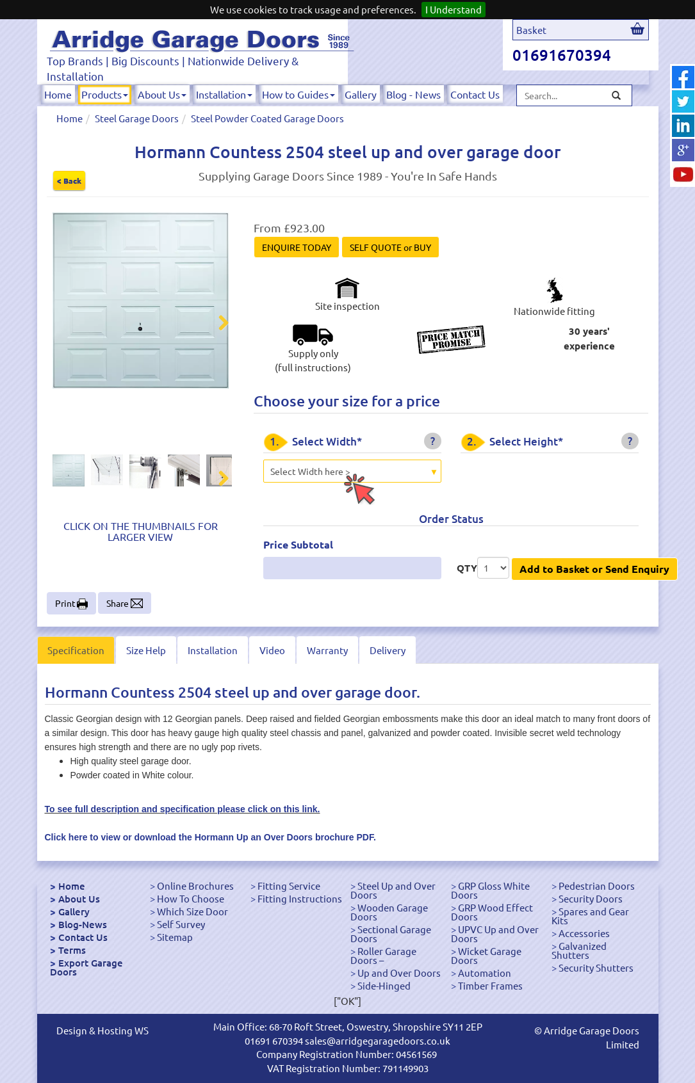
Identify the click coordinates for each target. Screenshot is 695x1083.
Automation (484, 973)
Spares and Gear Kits (590, 915)
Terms (72, 949)
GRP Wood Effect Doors (492, 911)
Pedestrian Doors (597, 885)
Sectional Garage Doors (390, 933)
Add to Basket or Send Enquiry (594, 568)
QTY (467, 567)
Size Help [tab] (146, 650)
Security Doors (591, 898)
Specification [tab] (75, 650)
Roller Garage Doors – (383, 955)
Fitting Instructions (300, 898)
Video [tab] (272, 650)
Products (104, 94)
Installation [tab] (213, 650)
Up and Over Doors (399, 973)
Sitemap (175, 937)
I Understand (453, 9)
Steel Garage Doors (137, 118)
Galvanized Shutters (579, 950)
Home (58, 94)
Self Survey (181, 924)
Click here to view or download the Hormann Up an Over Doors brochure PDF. (210, 837)
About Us (162, 94)
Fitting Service (289, 885)
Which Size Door (192, 911)
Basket (531, 30)
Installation (224, 94)
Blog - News (413, 94)
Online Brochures (195, 885)
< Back (69, 180)
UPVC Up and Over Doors (495, 933)
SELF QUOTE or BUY (390, 247)
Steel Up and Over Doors (393, 890)
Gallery (361, 94)
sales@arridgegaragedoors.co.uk (377, 1040)
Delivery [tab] (387, 650)
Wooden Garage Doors (389, 911)
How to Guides (298, 94)
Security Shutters (596, 967)
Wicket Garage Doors (486, 955)
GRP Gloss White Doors (490, 890)
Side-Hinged (384, 985)
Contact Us (475, 94)
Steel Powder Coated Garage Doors (267, 118)
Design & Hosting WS (102, 1030)
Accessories (584, 933)
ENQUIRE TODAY (296, 247)
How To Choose (190, 898)
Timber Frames (490, 985)
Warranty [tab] (327, 650)
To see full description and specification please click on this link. (182, 809)
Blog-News (82, 924)
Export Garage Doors (86, 967)
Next (216, 324)
